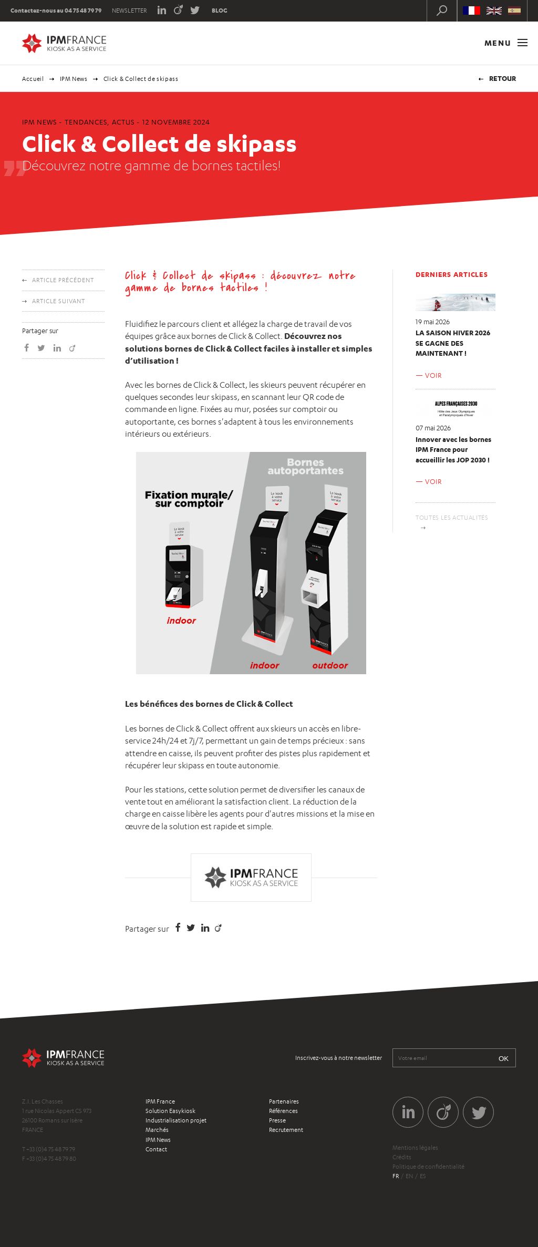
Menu (505, 42)
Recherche (442, 10)
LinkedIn (161, 9)
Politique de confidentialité (428, 1166)
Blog (219, 10)
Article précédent (63, 280)
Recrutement (286, 1129)
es (423, 1176)
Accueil (33, 79)
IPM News (74, 79)
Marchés (157, 1129)
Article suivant (58, 301)
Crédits (401, 1157)
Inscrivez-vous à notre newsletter (338, 1058)
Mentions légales (415, 1147)
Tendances (86, 122)
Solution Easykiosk (170, 1111)
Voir (433, 375)
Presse (277, 1120)
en (409, 1176)
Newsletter (129, 10)
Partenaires (284, 1101)
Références (283, 1111)
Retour (502, 78)
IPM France (160, 1101)
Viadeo (178, 9)
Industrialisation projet (176, 1120)
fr (395, 1176)
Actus (123, 122)
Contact (156, 1149)
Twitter (195, 9)
